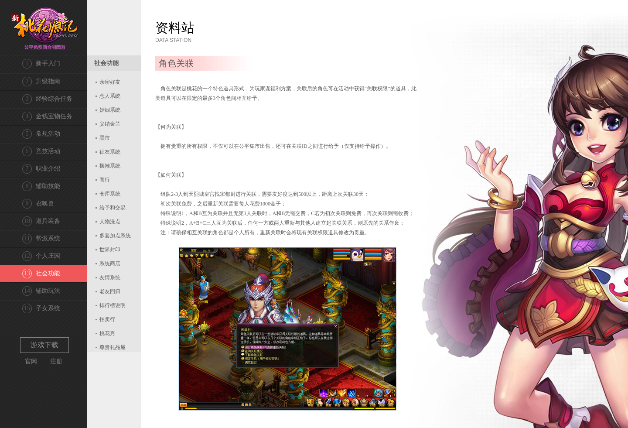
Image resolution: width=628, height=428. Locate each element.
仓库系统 (109, 194)
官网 (31, 361)
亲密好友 (109, 82)
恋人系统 (109, 96)
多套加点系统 (115, 236)
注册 (56, 361)
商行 (104, 180)
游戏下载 (44, 345)
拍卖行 (107, 319)
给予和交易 (112, 208)
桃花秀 (107, 333)
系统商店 (109, 263)
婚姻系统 (109, 110)
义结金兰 (109, 124)
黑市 (104, 138)
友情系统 (109, 277)
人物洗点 (109, 222)
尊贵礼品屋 (112, 347)
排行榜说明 (112, 305)
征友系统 (109, 152)
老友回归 (109, 291)
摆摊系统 (109, 166)
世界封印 (109, 250)
